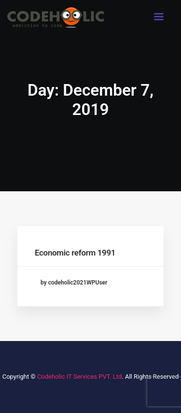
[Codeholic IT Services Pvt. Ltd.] (55, 17)
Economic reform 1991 (75, 252)
